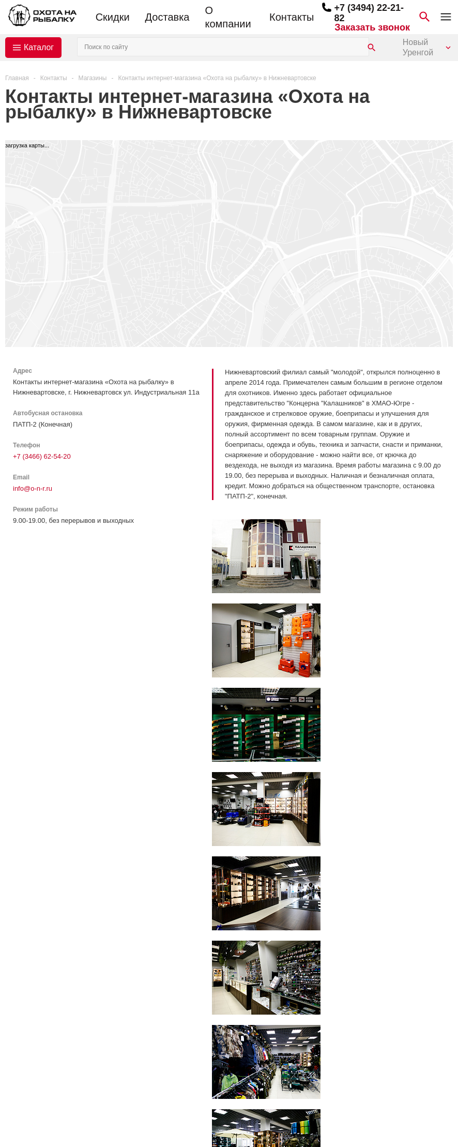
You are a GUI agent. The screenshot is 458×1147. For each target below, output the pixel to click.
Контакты (291, 17)
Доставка (167, 17)
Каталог (39, 47)
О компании (228, 17)
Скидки (113, 17)
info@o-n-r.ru (32, 488)
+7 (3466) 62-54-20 (42, 456)
